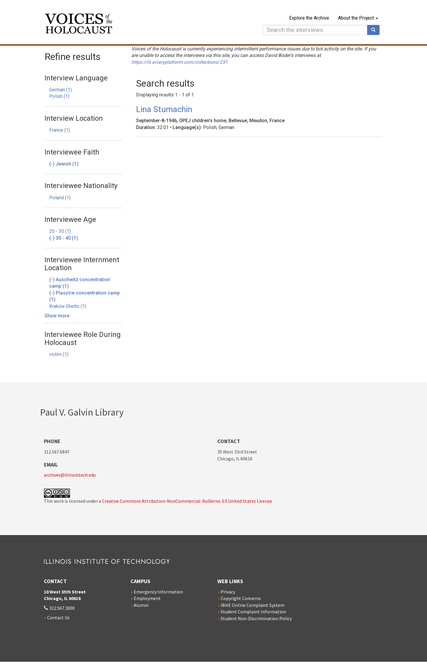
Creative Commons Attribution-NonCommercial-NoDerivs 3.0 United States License (187, 501)
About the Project (358, 18)
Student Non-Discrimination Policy (256, 618)
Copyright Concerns (241, 598)
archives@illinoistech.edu (70, 475)
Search (375, 30)
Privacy (228, 592)
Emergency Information (158, 592)
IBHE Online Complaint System (252, 605)
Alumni (141, 605)
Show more (56, 316)
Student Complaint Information (253, 612)
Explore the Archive (309, 18)
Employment (147, 598)
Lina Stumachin (164, 109)
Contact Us (58, 617)
